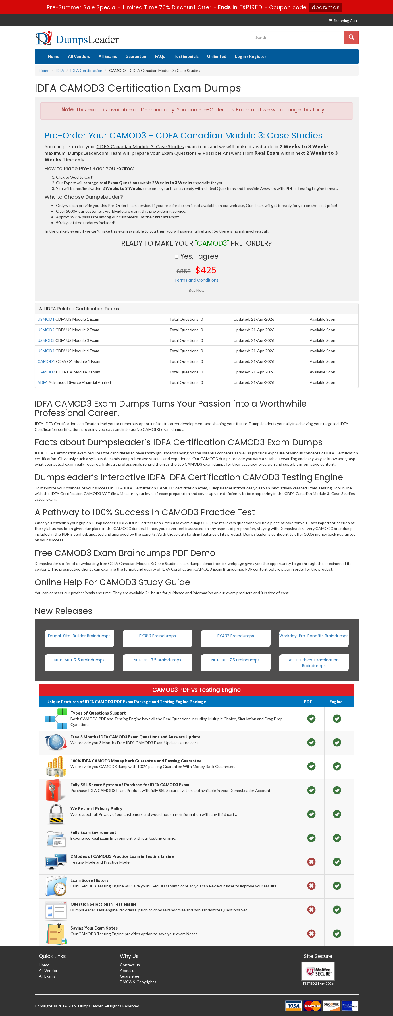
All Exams (108, 56)
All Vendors (79, 56)
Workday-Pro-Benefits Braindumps (313, 636)
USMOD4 (46, 350)
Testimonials (186, 56)
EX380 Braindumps (157, 636)
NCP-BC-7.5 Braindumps (235, 660)
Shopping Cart (343, 20)
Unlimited (216, 56)
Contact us (130, 964)
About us (128, 970)
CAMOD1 (46, 361)
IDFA (59, 70)
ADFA (43, 382)
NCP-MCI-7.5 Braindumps (79, 660)
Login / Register (250, 56)
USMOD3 (46, 340)
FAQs (160, 56)
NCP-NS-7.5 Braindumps (157, 660)
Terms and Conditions (196, 280)
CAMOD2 (46, 371)
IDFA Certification (86, 70)
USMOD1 (46, 319)
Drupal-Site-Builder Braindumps (79, 636)
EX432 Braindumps (235, 636)
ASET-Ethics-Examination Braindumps (314, 663)
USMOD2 (46, 329)
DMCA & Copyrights (138, 981)
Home (53, 56)
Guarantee (135, 56)
